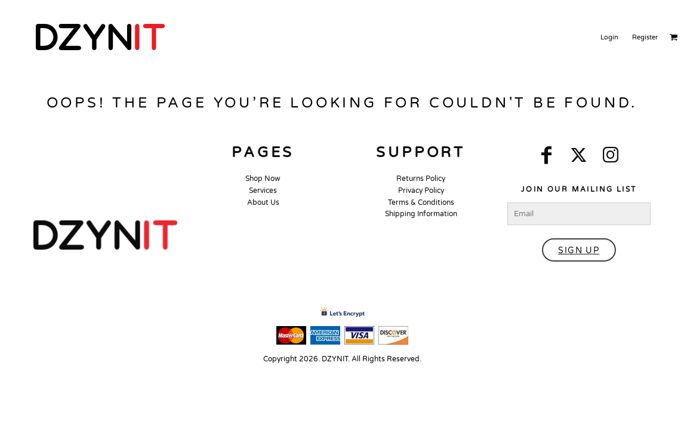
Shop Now (263, 178)
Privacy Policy (421, 190)
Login (609, 37)
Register (645, 37)
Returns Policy (420, 178)
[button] (105, 235)
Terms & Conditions (421, 202)
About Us (263, 202)
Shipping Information (421, 214)
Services (263, 190)
